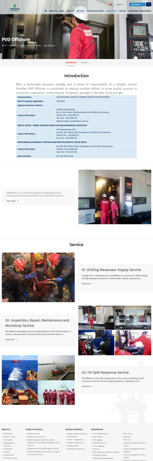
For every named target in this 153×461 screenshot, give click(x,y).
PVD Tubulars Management (103, 458)
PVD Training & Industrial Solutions (106, 452)
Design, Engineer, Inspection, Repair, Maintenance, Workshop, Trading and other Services (43, 443)
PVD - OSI (127, 440)
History (6, 452)
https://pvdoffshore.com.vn (76, 121)
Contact (119, 4)
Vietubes (127, 437)
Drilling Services (33, 434)
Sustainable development (139, 11)
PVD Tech (96, 449)
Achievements (9, 455)
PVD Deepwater (98, 446)
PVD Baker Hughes (100, 455)
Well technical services (36, 437)
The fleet (80, 11)
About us (53, 11)
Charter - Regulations (75, 440)
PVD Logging (97, 440)
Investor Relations (95, 11)
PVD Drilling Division (100, 434)
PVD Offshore (98, 437)
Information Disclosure (76, 449)
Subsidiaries (111, 11)
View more (13, 201)
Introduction (8, 434)
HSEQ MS (122, 11)
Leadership (8, 449)
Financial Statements (75, 443)
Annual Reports (73, 446)
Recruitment (137, 4)
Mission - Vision (10, 437)
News (62, 11)
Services (70, 11)
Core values (8, 440)
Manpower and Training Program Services (43, 449)
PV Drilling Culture (10, 458)
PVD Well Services (99, 443)
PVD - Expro (128, 434)
